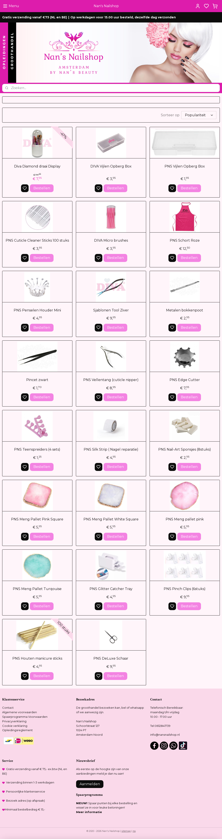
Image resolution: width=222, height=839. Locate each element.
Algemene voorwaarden (19, 712)
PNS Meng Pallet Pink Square (37, 519)
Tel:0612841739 (160, 725)
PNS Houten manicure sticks (37, 659)
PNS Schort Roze (185, 240)
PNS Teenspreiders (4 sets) (37, 450)
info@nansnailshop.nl (165, 734)
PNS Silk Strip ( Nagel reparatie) (111, 450)
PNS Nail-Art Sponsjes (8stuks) (184, 450)
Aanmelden (90, 784)
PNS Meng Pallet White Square (111, 519)
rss (134, 831)
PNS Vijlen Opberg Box (185, 166)
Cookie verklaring (14, 725)
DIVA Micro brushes (111, 240)
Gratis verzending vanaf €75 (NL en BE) (34, 17)
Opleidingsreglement (17, 730)
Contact (8, 707)
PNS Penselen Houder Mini (37, 310)
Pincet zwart (37, 380)
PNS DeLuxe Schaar (110, 659)
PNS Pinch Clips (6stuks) (185, 589)
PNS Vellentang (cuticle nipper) (111, 380)
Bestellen (41, 188)
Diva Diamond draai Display (37, 166)
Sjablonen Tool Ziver (111, 310)
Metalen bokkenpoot (184, 310)
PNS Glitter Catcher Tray (111, 589)
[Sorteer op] (198, 115)
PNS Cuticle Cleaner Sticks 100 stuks (37, 240)
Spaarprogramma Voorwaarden (24, 716)
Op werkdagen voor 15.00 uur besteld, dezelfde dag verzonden (123, 17)
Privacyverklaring (14, 721)
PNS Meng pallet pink (185, 519)
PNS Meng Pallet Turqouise (37, 589)
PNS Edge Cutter (185, 380)
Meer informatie (89, 812)
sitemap (126, 831)
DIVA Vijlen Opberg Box (111, 166)
